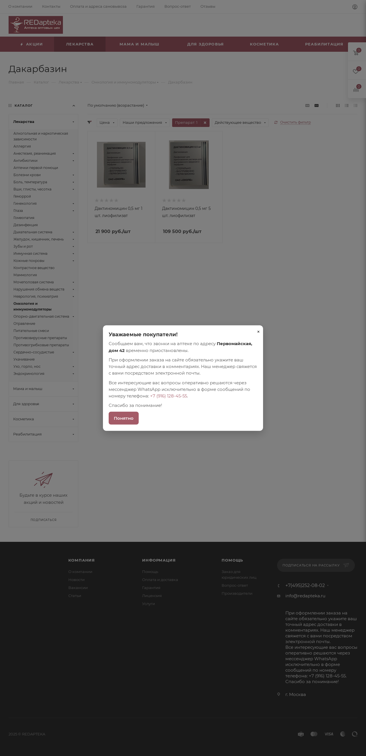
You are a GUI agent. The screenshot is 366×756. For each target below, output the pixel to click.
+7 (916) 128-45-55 (168, 396)
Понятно (124, 418)
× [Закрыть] (258, 331)
